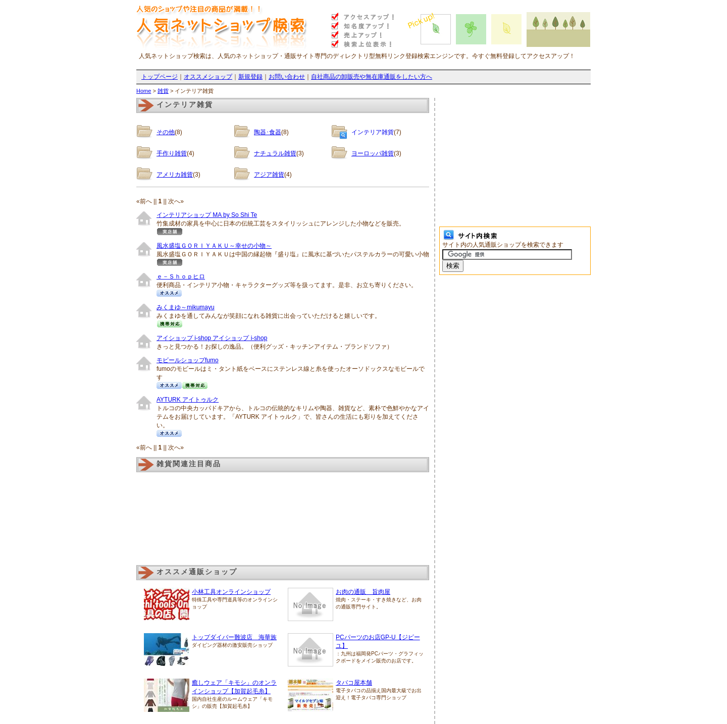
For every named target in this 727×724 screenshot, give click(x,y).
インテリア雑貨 (372, 132)
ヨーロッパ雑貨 (372, 153)
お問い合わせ (287, 76)
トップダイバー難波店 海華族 (234, 637)
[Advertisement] (515, 161)
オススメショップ (208, 76)
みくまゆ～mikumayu (186, 307)
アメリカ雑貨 (175, 174)
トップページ (159, 76)
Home (143, 91)
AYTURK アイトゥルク (188, 399)
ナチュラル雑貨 (275, 153)
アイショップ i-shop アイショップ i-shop (212, 338)
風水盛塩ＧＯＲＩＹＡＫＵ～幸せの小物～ (214, 245)
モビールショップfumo (188, 360)
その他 (166, 132)
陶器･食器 (267, 132)
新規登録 (250, 76)
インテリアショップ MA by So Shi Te (207, 214)
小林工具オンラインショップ (231, 591)
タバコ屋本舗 (354, 682)
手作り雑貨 (172, 153)
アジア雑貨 (269, 174)
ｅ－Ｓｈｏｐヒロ (181, 276)
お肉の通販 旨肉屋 (363, 591)
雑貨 (163, 91)
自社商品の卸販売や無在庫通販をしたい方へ (371, 76)
